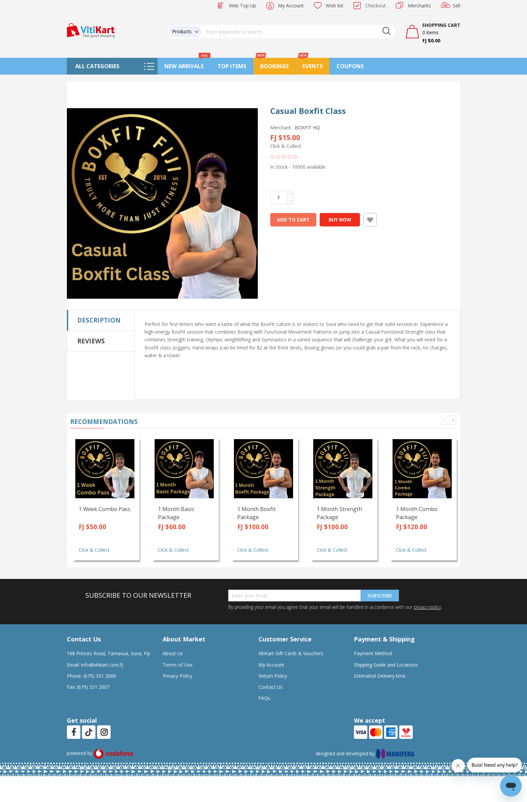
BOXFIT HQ (307, 127)
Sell (456, 5)
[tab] (100, 320)
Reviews (91, 341)
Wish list (334, 5)
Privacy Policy (177, 676)
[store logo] (91, 30)
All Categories (97, 66)
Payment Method (373, 653)
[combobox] (298, 31)
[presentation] (452, 420)
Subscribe (379, 595)
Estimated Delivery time (380, 676)
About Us (173, 653)
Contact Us (270, 687)
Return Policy (272, 676)
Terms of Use (178, 665)
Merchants (419, 5)
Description (99, 320)
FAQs (264, 698)
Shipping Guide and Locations (386, 665)
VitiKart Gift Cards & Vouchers (290, 653)
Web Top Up (242, 5)
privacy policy (427, 607)
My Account (291, 5)
